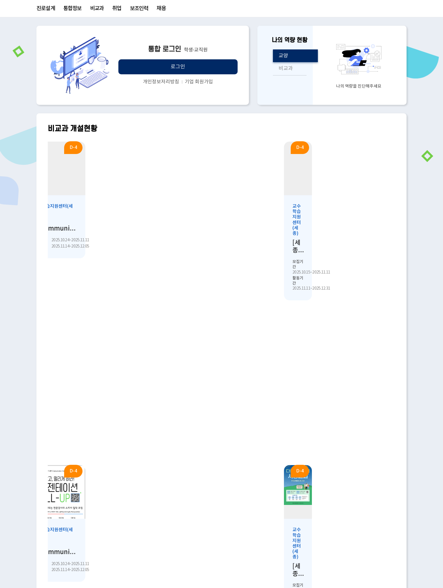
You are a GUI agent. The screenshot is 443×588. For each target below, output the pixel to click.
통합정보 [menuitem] (72, 8)
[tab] (65, 399)
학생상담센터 (68, 515)
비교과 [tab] (286, 68)
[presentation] (391, 399)
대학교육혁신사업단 (230, 515)
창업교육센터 (68, 536)
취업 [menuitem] (116, 8)
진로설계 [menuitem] (45, 8)
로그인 (178, 67)
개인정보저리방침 (161, 82)
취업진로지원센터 (73, 525)
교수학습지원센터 (73, 504)
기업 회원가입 (199, 82)
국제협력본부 (223, 504)
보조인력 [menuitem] (139, 8)
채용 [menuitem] (161, 8)
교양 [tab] (283, 56)
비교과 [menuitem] (97, 8)
